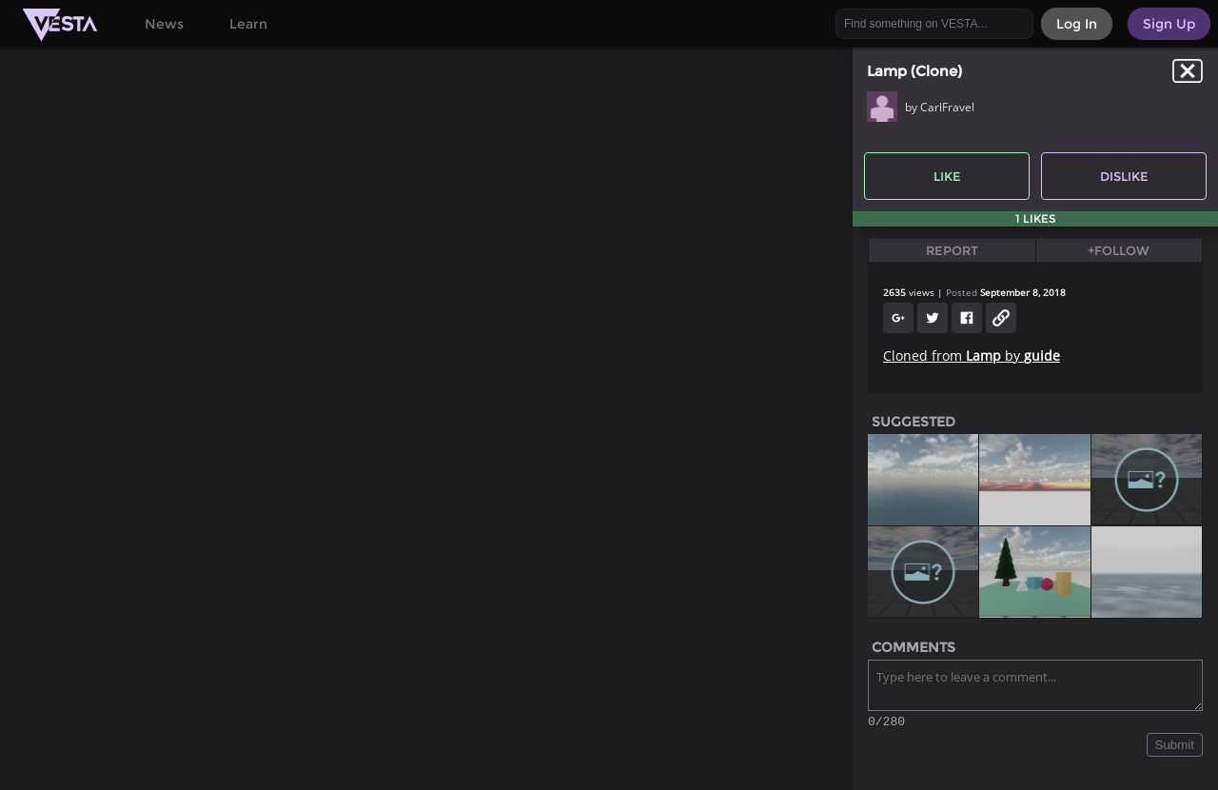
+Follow (1118, 250)
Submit (1174, 748)
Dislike (1124, 176)
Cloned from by (971, 355)
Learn (248, 23)
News (164, 23)
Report (952, 250)
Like (947, 176)
